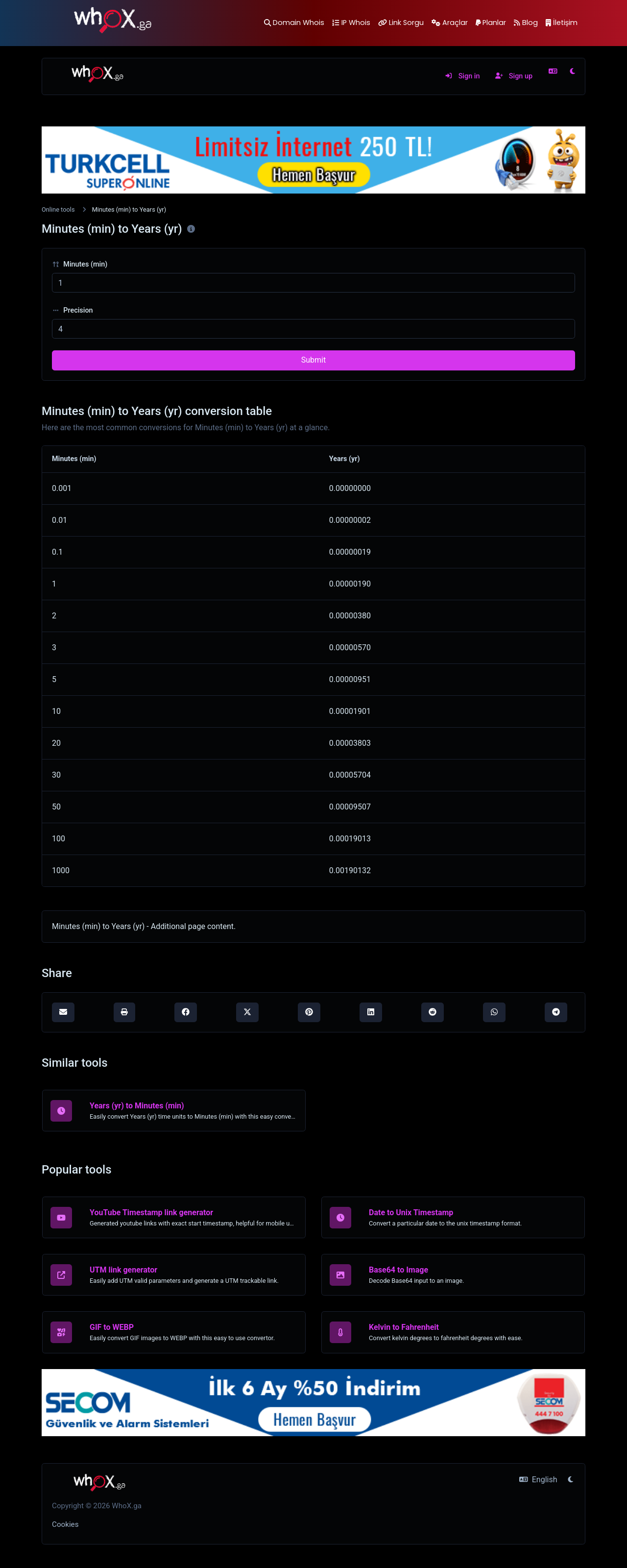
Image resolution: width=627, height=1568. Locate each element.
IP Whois (351, 22)
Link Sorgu (401, 22)
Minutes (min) (79, 264)
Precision (72, 310)
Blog (526, 22)
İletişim (562, 22)
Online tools (58, 209)
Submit (313, 360)
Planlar (491, 22)
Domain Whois (294, 22)
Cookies (65, 1524)
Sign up (513, 76)
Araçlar (450, 22)
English (538, 1479)
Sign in (462, 76)
